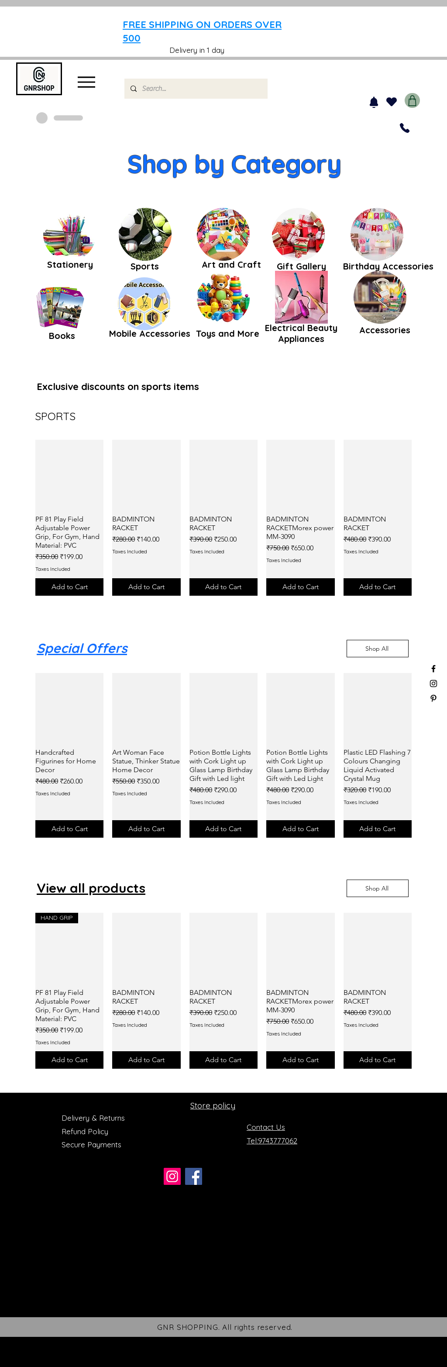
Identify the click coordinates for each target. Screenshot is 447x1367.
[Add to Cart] (69, 587)
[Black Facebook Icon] (433, 668)
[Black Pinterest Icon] (433, 698)
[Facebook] (193, 1176)
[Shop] (412, 100)
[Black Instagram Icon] (433, 683)
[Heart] (391, 101)
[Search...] (195, 89)
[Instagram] (172, 1176)
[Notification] (373, 102)
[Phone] (404, 128)
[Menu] (86, 82)
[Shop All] (378, 648)
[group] (223, 517)
